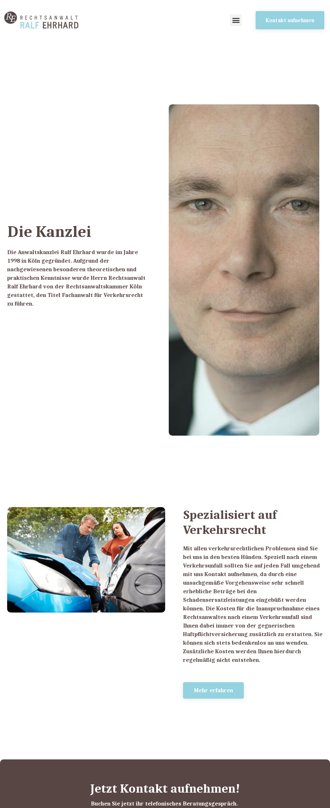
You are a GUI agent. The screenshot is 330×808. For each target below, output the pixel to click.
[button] (236, 20)
